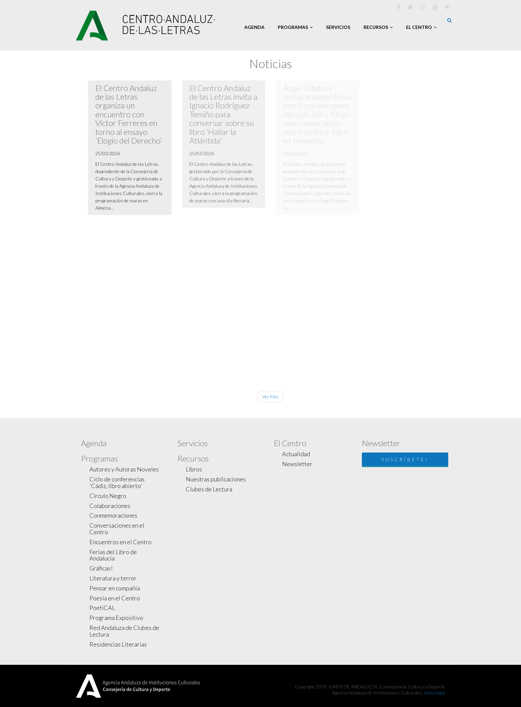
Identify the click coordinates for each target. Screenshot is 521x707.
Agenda (254, 27)
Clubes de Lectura (209, 489)
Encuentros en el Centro (120, 542)
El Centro (421, 27)
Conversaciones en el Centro (116, 529)
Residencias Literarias (118, 644)
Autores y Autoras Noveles (124, 469)
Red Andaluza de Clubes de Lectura (124, 631)
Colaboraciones (109, 505)
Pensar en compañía (114, 588)
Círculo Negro (107, 495)
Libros (194, 469)
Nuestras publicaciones (216, 479)
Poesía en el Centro (114, 598)
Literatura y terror (113, 578)
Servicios (338, 27)
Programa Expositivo (116, 617)
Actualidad (296, 453)
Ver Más (270, 396)
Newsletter (297, 463)
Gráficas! (101, 568)
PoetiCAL (102, 607)
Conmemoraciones (113, 515)
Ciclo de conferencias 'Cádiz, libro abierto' (117, 482)
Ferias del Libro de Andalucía (113, 555)
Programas (295, 27)
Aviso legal (434, 692)
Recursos (378, 27)
